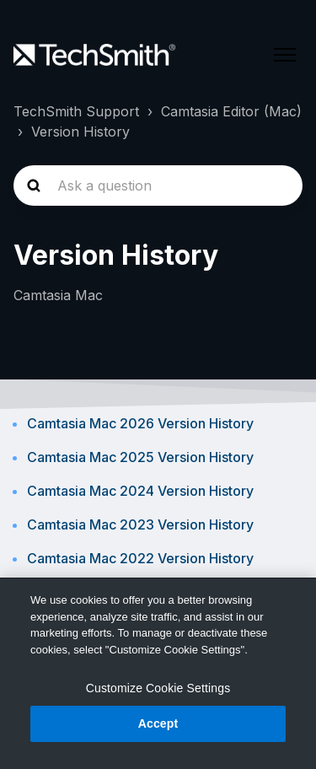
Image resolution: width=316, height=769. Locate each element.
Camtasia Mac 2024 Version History (140, 490)
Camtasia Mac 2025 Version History (140, 457)
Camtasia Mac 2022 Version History (140, 558)
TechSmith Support (76, 111)
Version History (80, 131)
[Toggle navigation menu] (285, 54)
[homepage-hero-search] (158, 185)
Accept (158, 723)
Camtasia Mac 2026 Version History (140, 423)
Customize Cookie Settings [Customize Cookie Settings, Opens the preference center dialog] (158, 688)
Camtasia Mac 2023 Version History (140, 524)
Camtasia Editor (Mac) (231, 111)
